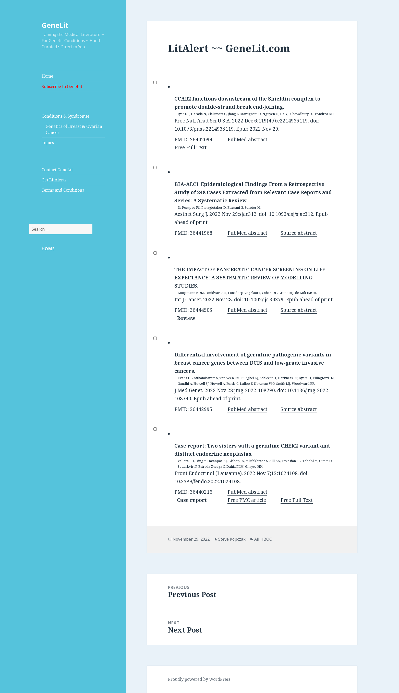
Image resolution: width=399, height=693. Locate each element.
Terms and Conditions (63, 190)
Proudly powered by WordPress (199, 679)
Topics (48, 142)
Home (47, 76)
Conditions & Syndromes (66, 116)
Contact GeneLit (57, 169)
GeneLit (55, 25)
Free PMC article (246, 500)
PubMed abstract (247, 139)
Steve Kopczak (232, 539)
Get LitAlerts (54, 180)
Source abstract (299, 233)
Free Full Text (190, 147)
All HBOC (263, 539)
